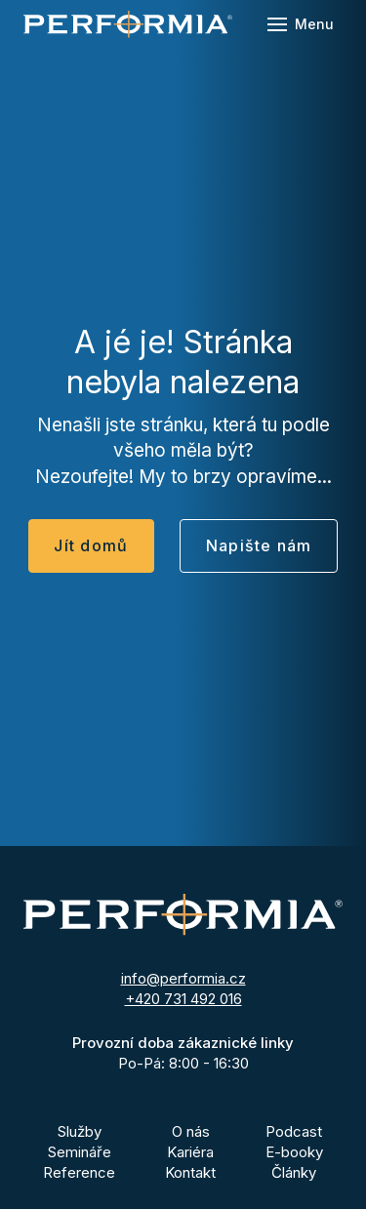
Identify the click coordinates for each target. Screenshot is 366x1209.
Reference (79, 1172)
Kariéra (190, 1152)
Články (293, 1172)
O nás (191, 1131)
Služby (80, 1131)
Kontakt (190, 1172)
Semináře (79, 1152)
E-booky (294, 1152)
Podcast (293, 1131)
